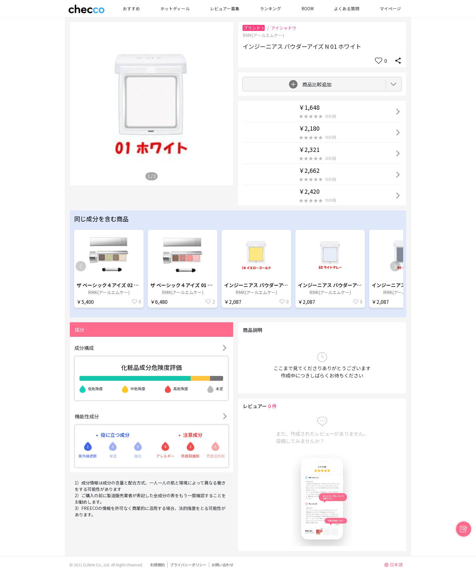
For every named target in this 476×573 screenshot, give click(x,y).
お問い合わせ (222, 564)
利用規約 (157, 564)
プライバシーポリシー (188, 564)
